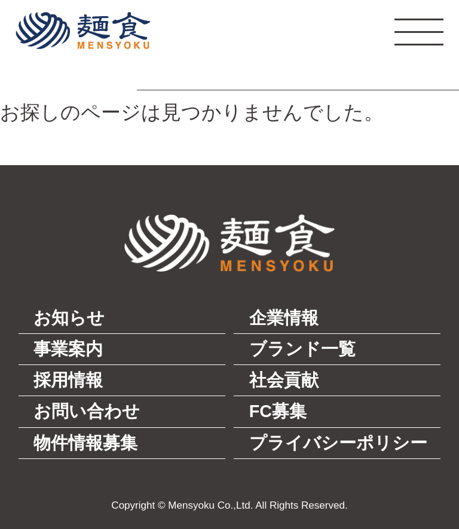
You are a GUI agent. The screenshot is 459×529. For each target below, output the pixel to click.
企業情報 (284, 317)
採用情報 (68, 380)
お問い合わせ (86, 411)
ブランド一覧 (302, 348)
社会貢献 (284, 380)
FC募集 (278, 411)
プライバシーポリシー (338, 442)
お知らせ (69, 317)
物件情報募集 (85, 442)
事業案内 (68, 348)
